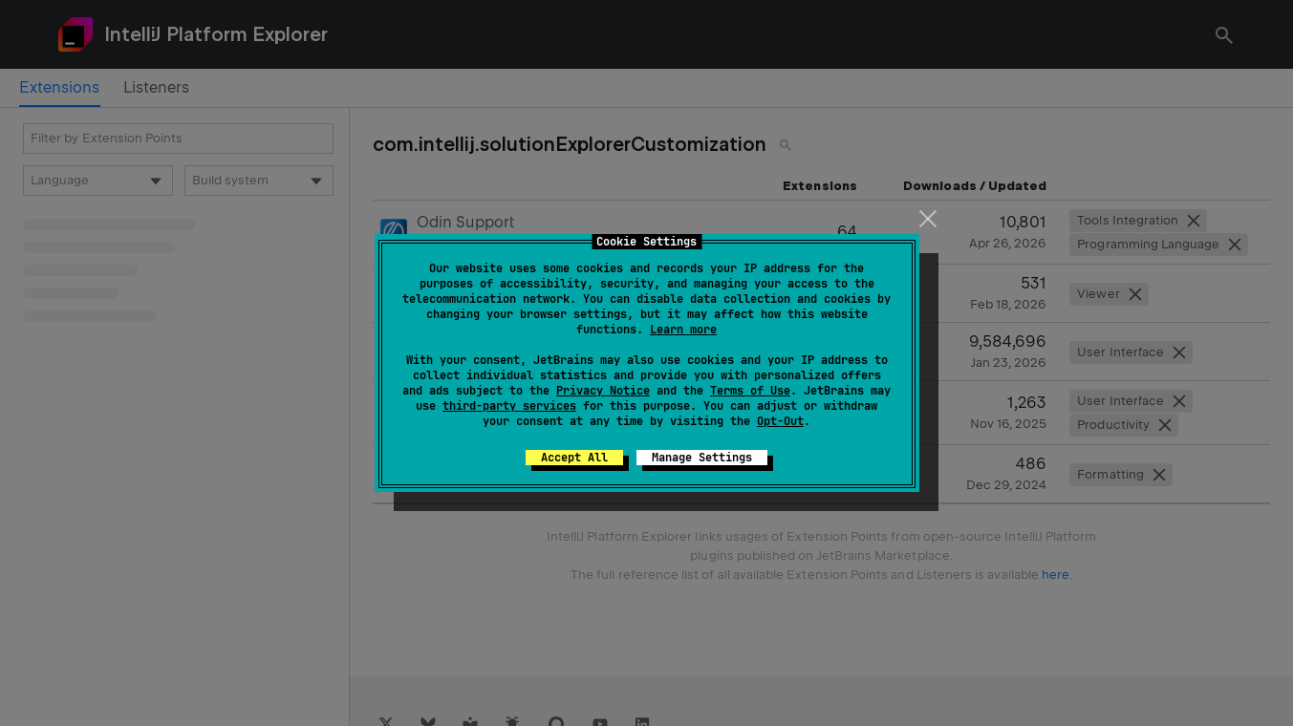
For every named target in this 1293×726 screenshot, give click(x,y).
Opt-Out (780, 421)
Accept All (574, 457)
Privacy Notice (603, 390)
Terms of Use (750, 390)
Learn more (683, 329)
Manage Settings (702, 457)
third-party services (509, 406)
